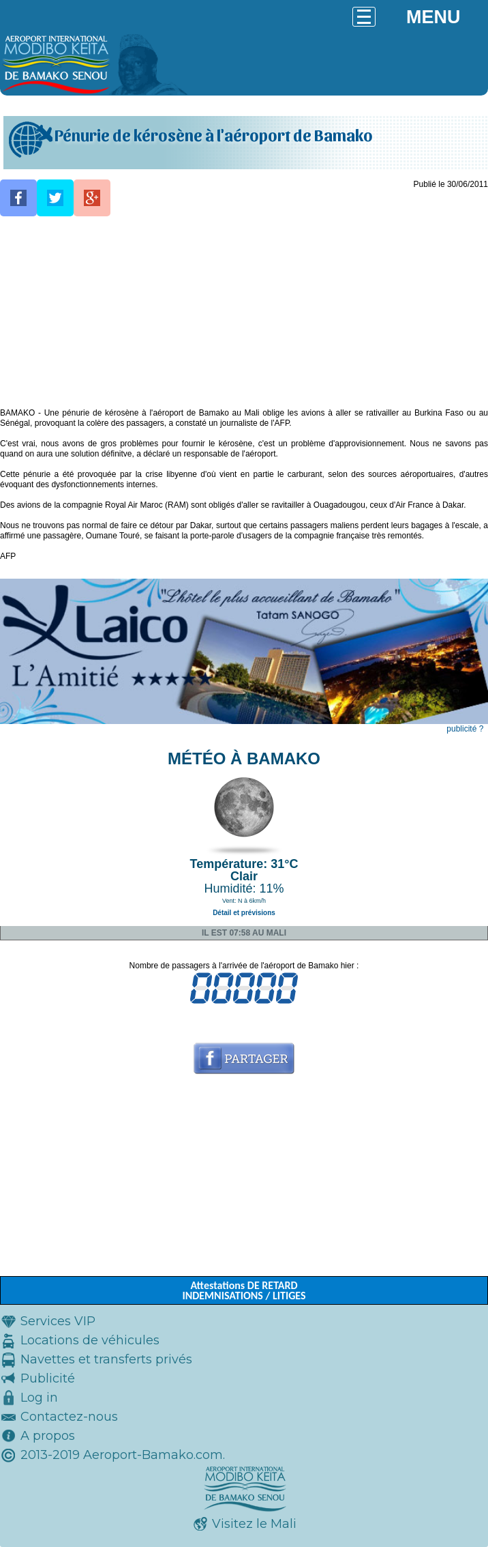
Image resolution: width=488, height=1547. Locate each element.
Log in (39, 1397)
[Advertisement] (244, 312)
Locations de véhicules (89, 1340)
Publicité (47, 1378)
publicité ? (464, 729)
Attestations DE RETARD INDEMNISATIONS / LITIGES (243, 1290)
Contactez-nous (69, 1416)
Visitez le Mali (254, 1523)
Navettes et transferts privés (106, 1359)
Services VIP (57, 1321)
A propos (47, 1435)
